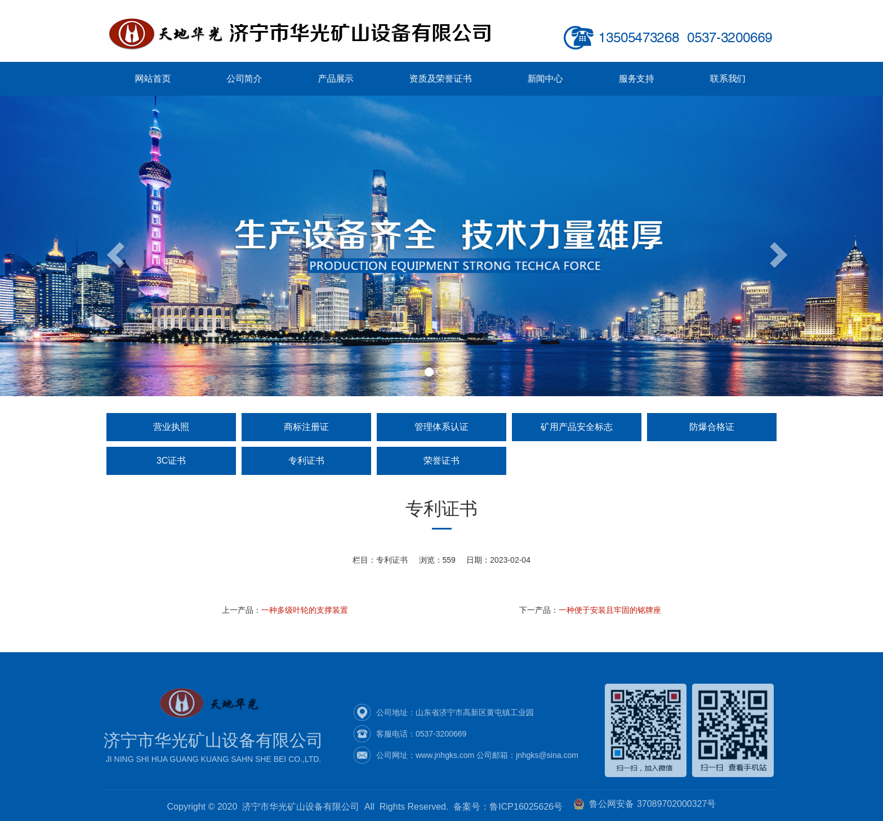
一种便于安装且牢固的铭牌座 (610, 609)
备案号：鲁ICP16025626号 (508, 809)
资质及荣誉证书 (441, 78)
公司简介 (257, 78)
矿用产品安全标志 (577, 427)
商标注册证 (306, 427)
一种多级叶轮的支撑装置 (304, 609)
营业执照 (171, 427)
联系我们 (708, 78)
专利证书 (306, 460)
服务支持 (623, 78)
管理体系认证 (441, 427)
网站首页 (172, 78)
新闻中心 (538, 78)
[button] (66, 246)
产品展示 (342, 78)
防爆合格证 (711, 427)
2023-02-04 (510, 559)
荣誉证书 (441, 460)
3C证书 (171, 460)
